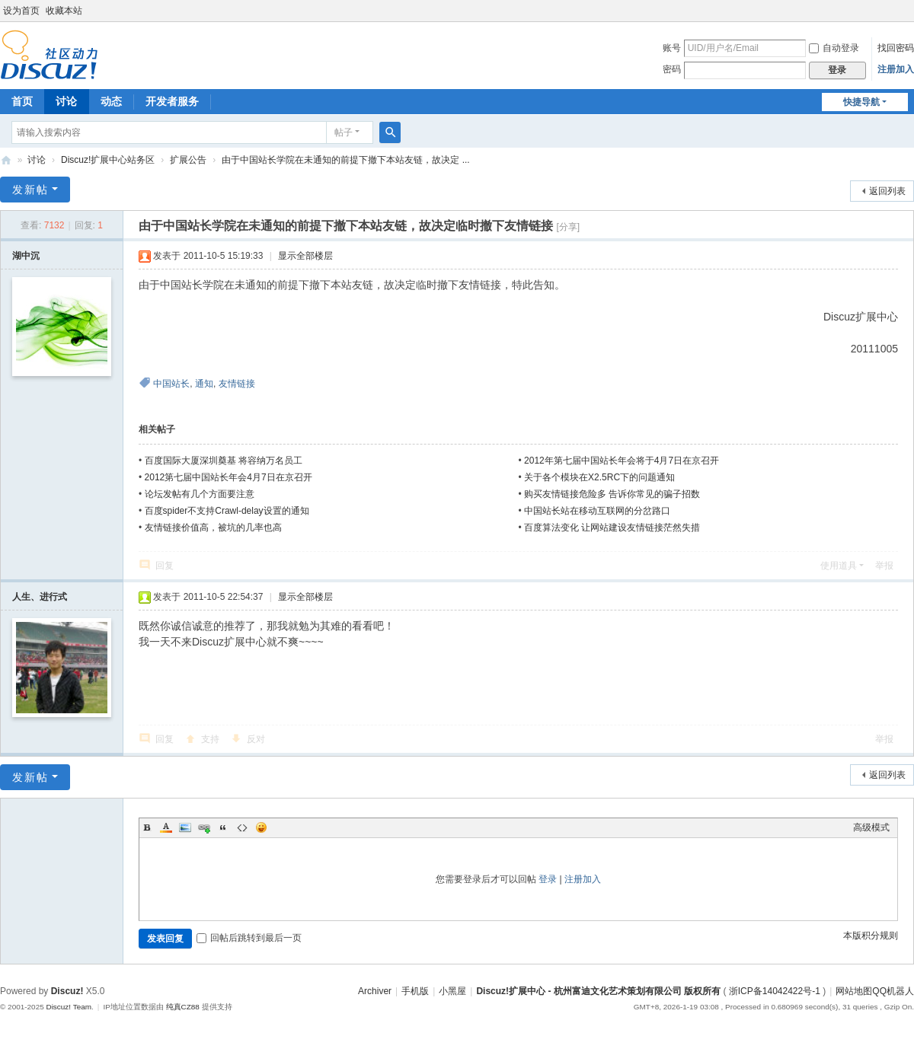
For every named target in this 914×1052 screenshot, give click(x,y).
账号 (672, 48)
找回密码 (895, 48)
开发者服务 (172, 101)
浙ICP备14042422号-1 (774, 991)
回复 (164, 565)
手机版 (415, 991)
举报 (884, 565)
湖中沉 (26, 255)
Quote (223, 827)
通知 (204, 383)
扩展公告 (188, 160)
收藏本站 (64, 10)
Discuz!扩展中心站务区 (108, 160)
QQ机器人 (893, 991)
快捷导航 (861, 102)
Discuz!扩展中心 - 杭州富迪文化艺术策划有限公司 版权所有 (598, 991)
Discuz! (67, 991)
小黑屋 (452, 991)
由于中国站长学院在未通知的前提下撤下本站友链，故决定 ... (345, 160)
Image (185, 827)
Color (166, 827)
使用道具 (838, 565)
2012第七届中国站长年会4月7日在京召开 (228, 477)
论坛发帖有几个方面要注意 (199, 494)
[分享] (568, 227)
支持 (210, 739)
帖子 (343, 132)
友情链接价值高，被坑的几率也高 (213, 527)
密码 (672, 69)
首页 (22, 101)
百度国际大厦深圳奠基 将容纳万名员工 (223, 460)
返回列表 (887, 191)
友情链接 (237, 383)
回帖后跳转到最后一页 (249, 937)
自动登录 (834, 48)
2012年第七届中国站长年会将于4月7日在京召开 (621, 460)
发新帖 (30, 189)
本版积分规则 (870, 935)
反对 (256, 739)
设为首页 (21, 10)
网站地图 (854, 991)
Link (204, 827)
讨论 (66, 101)
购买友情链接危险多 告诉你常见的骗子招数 (612, 494)
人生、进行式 (39, 596)
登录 (547, 879)
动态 (111, 101)
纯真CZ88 (183, 1007)
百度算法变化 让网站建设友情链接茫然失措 (612, 527)
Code (242, 827)
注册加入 (895, 69)
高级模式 (871, 827)
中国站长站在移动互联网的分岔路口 (597, 510)
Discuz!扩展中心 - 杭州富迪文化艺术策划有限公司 (6, 160)
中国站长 (171, 383)
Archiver (374, 991)
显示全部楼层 (305, 255)
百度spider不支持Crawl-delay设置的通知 (227, 510)
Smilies (261, 827)
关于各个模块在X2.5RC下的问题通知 (599, 477)
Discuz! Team (68, 1007)
